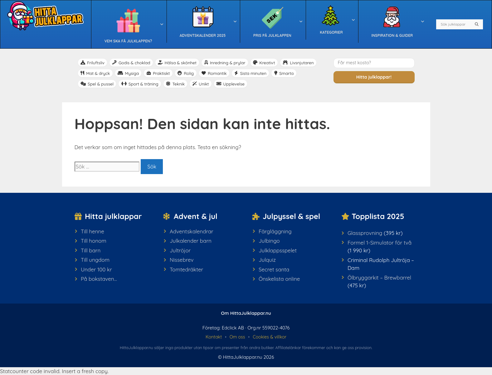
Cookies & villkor (269, 337)
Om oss (237, 337)
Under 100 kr (96, 269)
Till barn (90, 250)
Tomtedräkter (186, 269)
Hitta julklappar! (374, 77)
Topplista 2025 (378, 216)
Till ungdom (95, 259)
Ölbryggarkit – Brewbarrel (379, 277)
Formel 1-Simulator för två (380, 242)
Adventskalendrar (191, 231)
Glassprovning (365, 233)
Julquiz (267, 259)
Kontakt (214, 337)
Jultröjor (180, 250)
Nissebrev (182, 259)
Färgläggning (275, 231)
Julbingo (269, 240)
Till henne (92, 231)
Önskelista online (279, 278)
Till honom (93, 240)
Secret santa (274, 269)
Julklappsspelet (278, 250)
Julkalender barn (191, 240)
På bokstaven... (99, 278)
